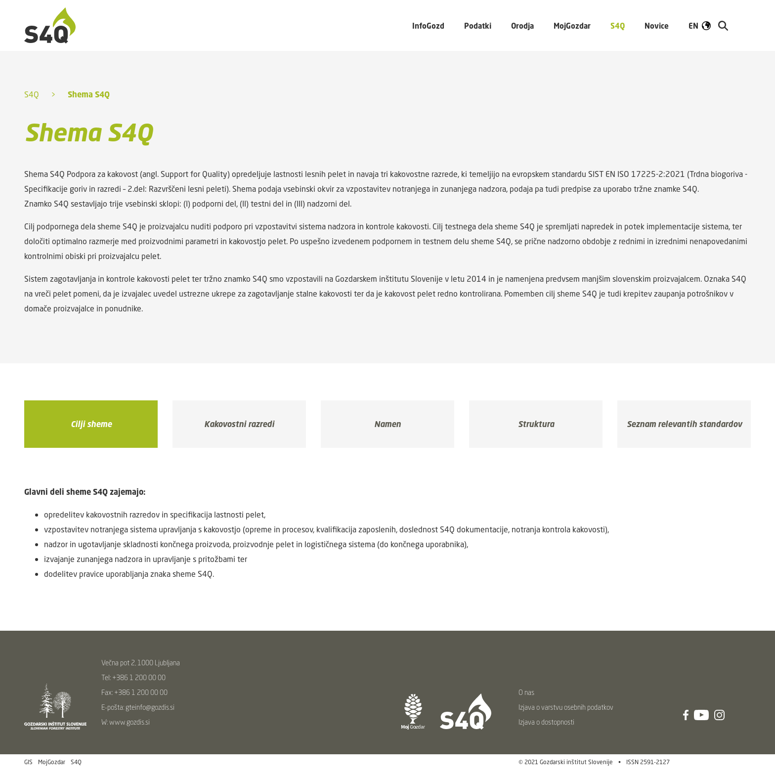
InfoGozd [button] (428, 26)
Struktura (536, 424)
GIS (28, 762)
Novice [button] (657, 26)
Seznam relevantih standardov (684, 424)
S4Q (31, 94)
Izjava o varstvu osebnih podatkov (565, 707)
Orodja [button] (522, 26)
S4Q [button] (617, 26)
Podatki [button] (477, 26)
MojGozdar (572, 26)
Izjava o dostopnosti (546, 722)
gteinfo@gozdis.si (150, 707)
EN (693, 26)
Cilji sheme (91, 424)
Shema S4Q (89, 94)
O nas (526, 692)
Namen (387, 424)
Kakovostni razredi (239, 424)
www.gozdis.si (129, 722)
